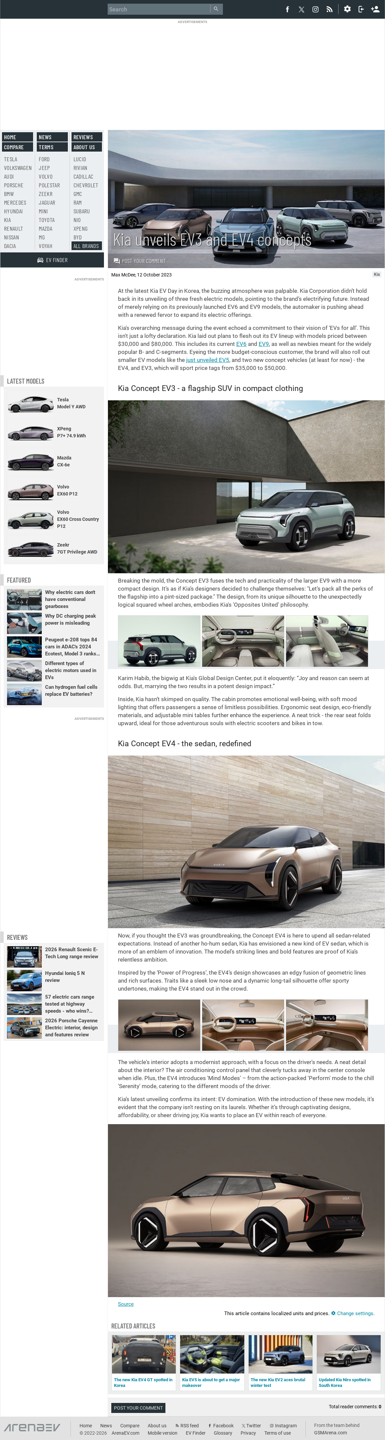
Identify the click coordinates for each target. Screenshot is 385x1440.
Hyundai (13, 211)
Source (126, 1304)
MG (42, 237)
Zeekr (45, 193)
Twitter (253, 1425)
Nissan (11, 237)
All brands (86, 245)
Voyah (45, 245)
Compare (14, 147)
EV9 (264, 344)
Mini (43, 211)
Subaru (82, 211)
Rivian (81, 167)
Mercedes (15, 202)
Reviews (83, 137)
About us (84, 147)
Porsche (13, 185)
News (45, 137)
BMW (9, 193)
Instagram (286, 1425)
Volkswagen (18, 167)
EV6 (241, 344)
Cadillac (84, 176)
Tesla (10, 159)
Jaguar (47, 202)
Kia (7, 219)
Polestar (49, 185)
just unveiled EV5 (207, 360)
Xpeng (81, 228)
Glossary (223, 1433)
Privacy (248, 1433)
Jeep (44, 167)
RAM (78, 202)
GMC (78, 193)
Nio (77, 219)
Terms (46, 147)
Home (10, 137)
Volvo (45, 176)
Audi (9, 176)
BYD (78, 237)
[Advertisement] (192, 71)
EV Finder (196, 1433)
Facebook (223, 1425)
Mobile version (162, 1433)
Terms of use (277, 1433)
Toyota (46, 219)
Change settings (352, 1313)
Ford (44, 159)
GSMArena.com (330, 1432)
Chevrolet (86, 185)
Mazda (45, 228)
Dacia (10, 245)
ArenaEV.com (125, 1433)
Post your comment (139, 260)
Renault (13, 228)
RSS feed (189, 1425)
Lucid (80, 159)
